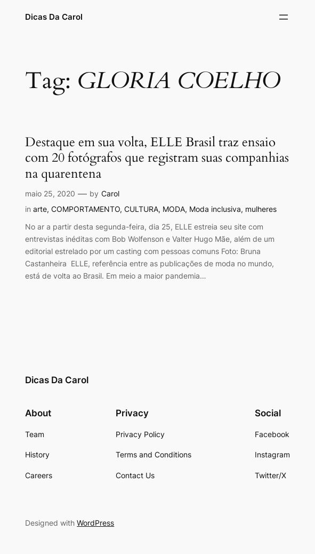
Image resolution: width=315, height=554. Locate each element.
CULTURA (141, 208)
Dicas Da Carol (54, 17)
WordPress (95, 522)
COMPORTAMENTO (85, 208)
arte (40, 208)
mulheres (261, 208)
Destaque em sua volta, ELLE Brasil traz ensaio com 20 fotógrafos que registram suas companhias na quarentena (157, 157)
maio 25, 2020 (50, 193)
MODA (174, 208)
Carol (110, 193)
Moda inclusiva (215, 208)
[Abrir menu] (283, 17)
